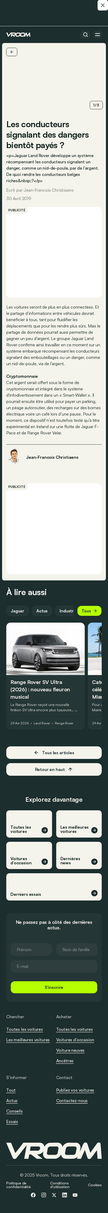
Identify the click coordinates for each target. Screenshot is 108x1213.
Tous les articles (54, 752)
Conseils (14, 1111)
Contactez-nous (72, 1100)
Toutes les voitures (24, 1029)
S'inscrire (54, 987)
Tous (89, 610)
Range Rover (64, 723)
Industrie (68, 610)
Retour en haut (54, 769)
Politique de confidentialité (18, 1185)
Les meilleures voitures (28, 1039)
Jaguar (17, 610)
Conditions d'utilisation (60, 1185)
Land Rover (42, 723)
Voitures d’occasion (75, 1039)
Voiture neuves (70, 1050)
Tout (10, 1090)
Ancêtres (65, 1060)
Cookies (95, 1185)
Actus (42, 610)
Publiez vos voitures (75, 1090)
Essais (12, 1121)
